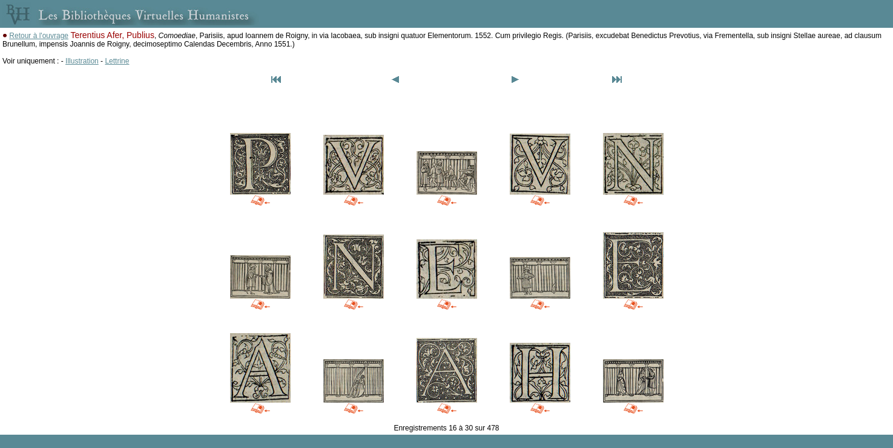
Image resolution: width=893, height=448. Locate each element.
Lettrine (117, 61)
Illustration (82, 61)
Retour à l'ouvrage (38, 35)
